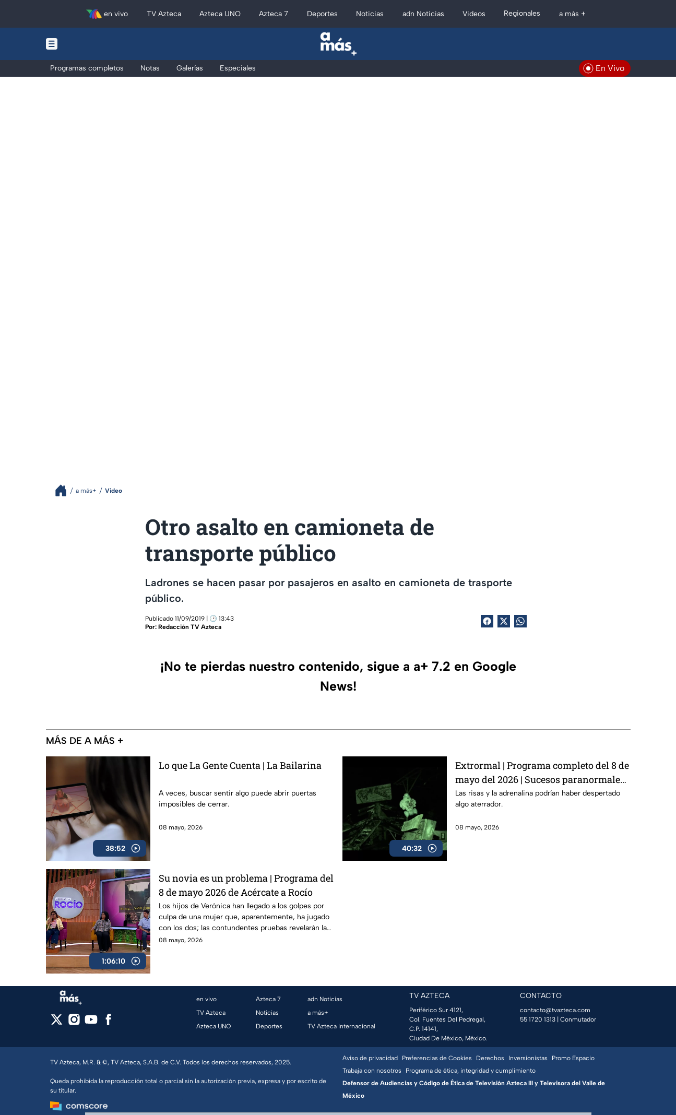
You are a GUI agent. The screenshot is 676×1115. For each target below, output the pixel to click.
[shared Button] (520, 621)
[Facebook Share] (487, 621)
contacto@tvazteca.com (555, 1010)
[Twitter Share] (503, 621)
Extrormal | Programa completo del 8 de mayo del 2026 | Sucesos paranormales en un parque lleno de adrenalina (542, 772)
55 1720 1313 (537, 1019)
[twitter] (56, 1023)
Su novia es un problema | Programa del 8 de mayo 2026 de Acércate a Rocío (246, 885)
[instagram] (73, 1023)
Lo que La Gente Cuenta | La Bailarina (240, 765)
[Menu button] (87, 44)
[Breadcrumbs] (65, 490)
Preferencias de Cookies (437, 1058)
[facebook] (108, 1023)
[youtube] (91, 1023)
